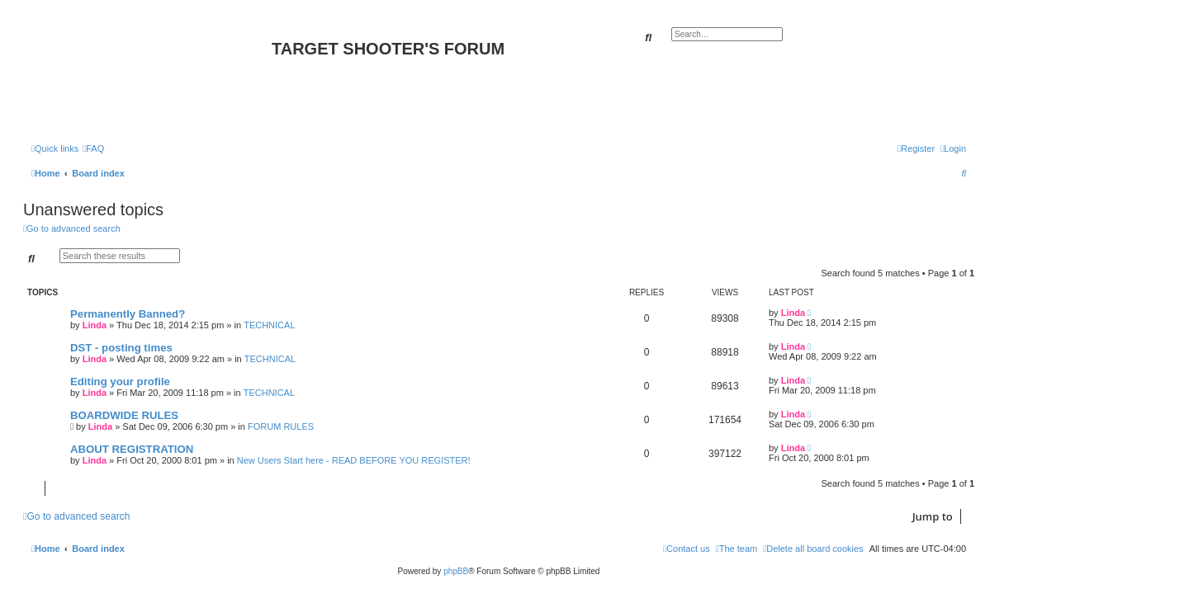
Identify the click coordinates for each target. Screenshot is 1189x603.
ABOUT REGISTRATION (131, 449)
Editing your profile (120, 381)
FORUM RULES (281, 426)
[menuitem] (93, 148)
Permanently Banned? (127, 314)
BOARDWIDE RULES (124, 415)
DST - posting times (121, 348)
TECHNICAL (269, 325)
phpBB (455, 571)
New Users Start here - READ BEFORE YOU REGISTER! (354, 460)
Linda (95, 325)
